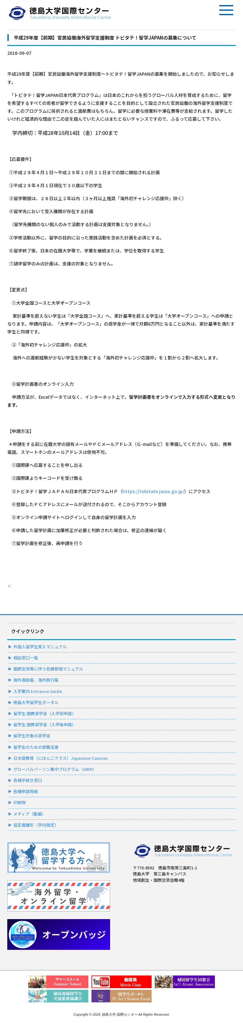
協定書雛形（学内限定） (36, 825)
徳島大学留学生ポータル (36, 702)
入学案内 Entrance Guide (37, 691)
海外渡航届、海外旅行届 (36, 680)
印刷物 (19, 802)
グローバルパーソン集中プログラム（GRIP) (53, 769)
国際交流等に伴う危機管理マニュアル (48, 669)
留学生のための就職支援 (36, 747)
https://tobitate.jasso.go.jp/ (153, 491)
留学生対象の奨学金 (31, 736)
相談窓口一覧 (25, 658)
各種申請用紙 (25, 791)
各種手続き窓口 (27, 780)
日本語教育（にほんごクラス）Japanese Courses (60, 758)
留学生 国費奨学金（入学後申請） (44, 724)
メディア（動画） (29, 814)
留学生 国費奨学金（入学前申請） (44, 713)
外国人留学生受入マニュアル (40, 647)
